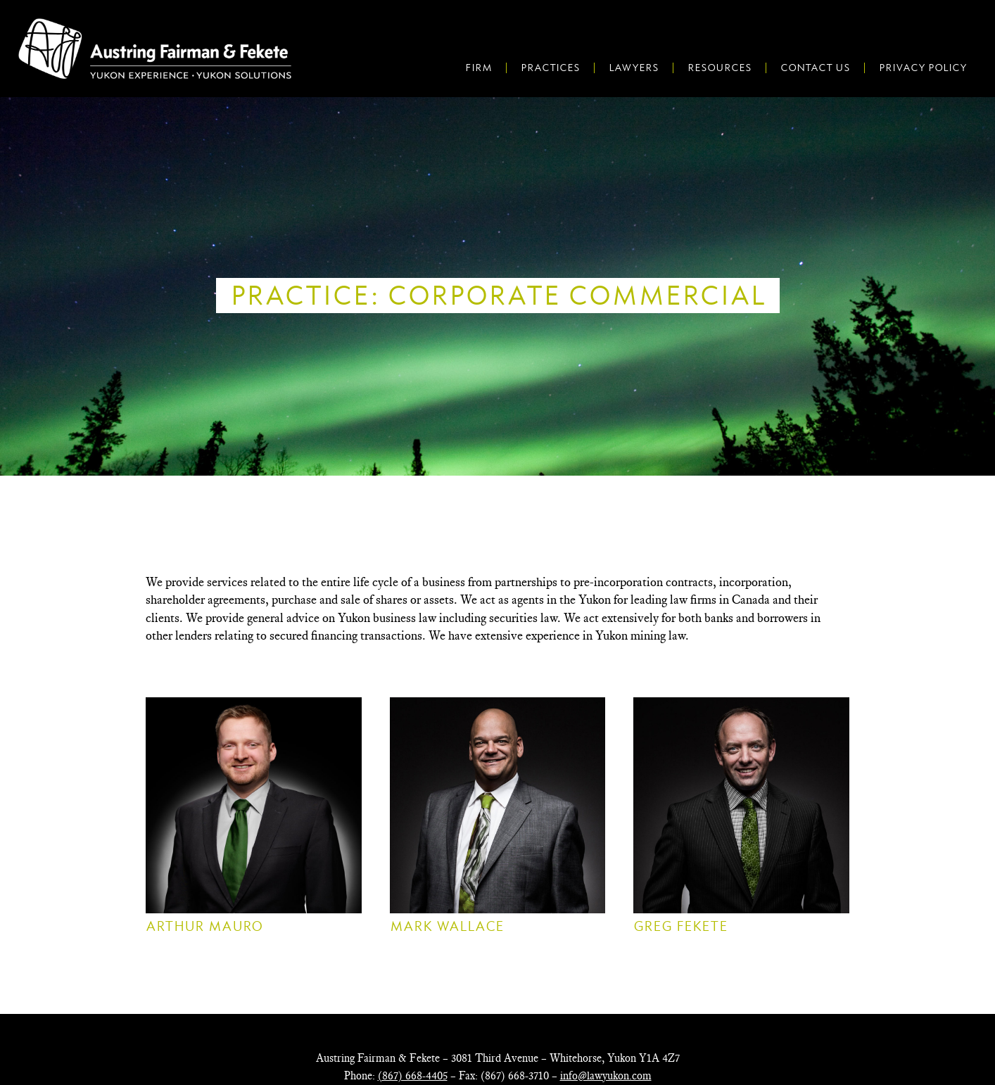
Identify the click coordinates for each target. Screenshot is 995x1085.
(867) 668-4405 (413, 1075)
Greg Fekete (680, 926)
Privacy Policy (923, 67)
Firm (478, 67)
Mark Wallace (447, 926)
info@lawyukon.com (606, 1075)
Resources (719, 67)
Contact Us (815, 67)
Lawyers (634, 67)
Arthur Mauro (204, 926)
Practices (550, 67)
